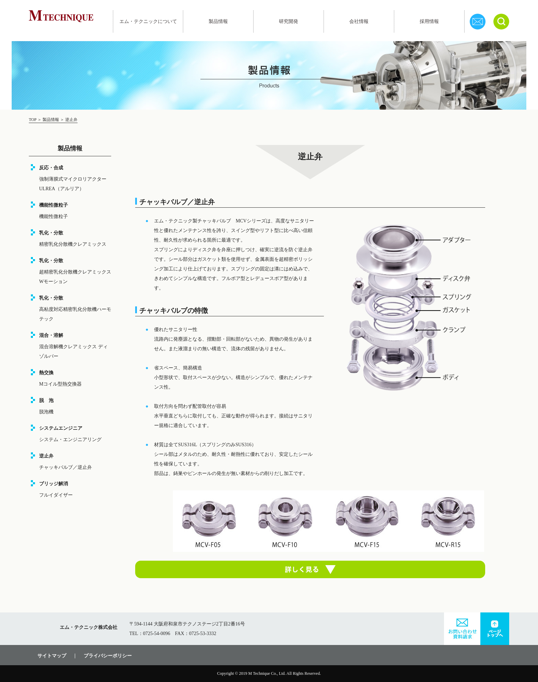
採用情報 (429, 21)
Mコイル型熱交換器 (60, 384)
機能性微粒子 (53, 216)
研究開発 (288, 21)
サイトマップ (51, 656)
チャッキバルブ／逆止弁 (65, 467)
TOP (33, 119)
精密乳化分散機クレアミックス (72, 244)
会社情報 (359, 21)
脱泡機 (46, 411)
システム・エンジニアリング (70, 439)
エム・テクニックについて (148, 21)
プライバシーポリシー (108, 656)
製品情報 (218, 21)
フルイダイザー (56, 495)
